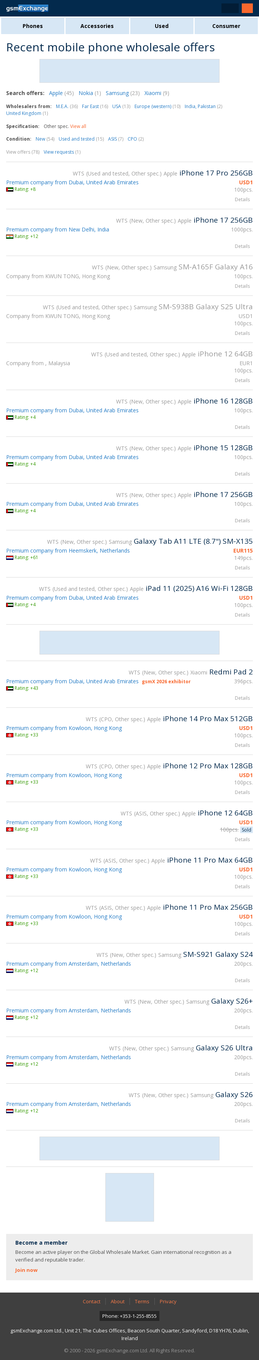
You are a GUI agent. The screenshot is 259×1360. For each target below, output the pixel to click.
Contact (91, 1301)
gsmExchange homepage (27, 8)
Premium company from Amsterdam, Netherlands (68, 963)
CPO (136, 139)
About (118, 1301)
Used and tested (81, 139)
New (45, 139)
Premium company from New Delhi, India (57, 229)
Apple (61, 93)
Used (162, 26)
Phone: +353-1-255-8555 (129, 1315)
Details (242, 199)
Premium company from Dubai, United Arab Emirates (72, 182)
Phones (33, 26)
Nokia (90, 93)
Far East (95, 106)
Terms (142, 1301)
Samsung (123, 93)
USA (121, 106)
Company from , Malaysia (38, 363)
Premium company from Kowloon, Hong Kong (64, 728)
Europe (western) (157, 106)
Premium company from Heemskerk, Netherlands (68, 550)
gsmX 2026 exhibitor (166, 681)
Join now (26, 1269)
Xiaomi (156, 93)
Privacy (168, 1301)
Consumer (226, 26)
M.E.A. (67, 106)
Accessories (97, 26)
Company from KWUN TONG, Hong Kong (58, 276)
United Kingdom (27, 113)
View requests (62, 152)
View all (78, 126)
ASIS (115, 139)
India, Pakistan (203, 106)
